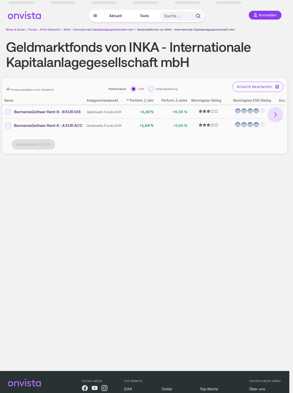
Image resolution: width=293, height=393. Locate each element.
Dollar (167, 389)
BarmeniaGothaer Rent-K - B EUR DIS (47, 111)
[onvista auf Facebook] (85, 389)
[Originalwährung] (163, 89)
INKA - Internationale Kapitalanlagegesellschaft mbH (99, 30)
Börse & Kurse (15, 30)
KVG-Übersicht (50, 30)
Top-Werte (209, 389)
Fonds (32, 30)
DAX (128, 389)
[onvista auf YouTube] (95, 389)
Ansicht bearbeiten (258, 86)
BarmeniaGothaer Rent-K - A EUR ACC (48, 125)
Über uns (257, 389)
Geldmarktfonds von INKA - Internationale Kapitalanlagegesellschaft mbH (186, 30)
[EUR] (137, 89)
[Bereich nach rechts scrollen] (275, 114)
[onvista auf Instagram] (104, 389)
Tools (144, 15)
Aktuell (115, 15)
